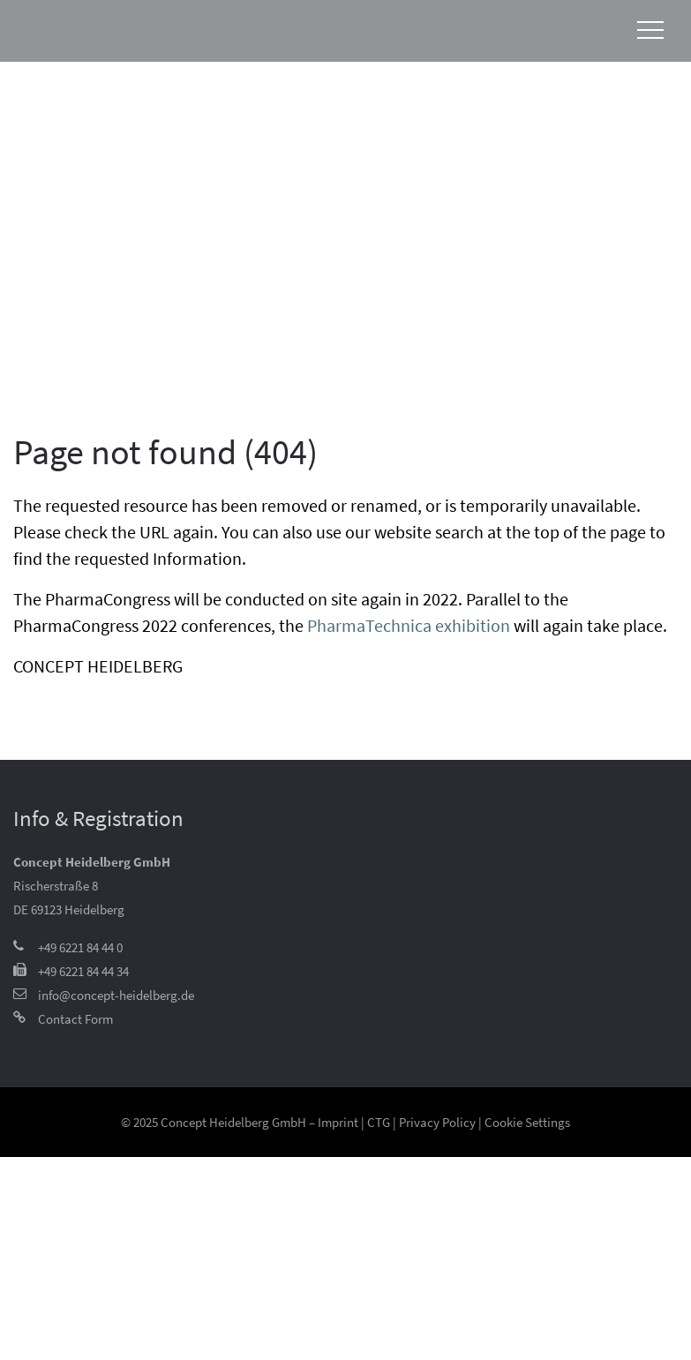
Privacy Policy (437, 1122)
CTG (378, 1122)
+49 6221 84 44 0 (80, 947)
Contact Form (75, 1019)
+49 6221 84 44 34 (83, 971)
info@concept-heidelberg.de (116, 995)
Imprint (338, 1122)
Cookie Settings (527, 1122)
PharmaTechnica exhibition (408, 625)
